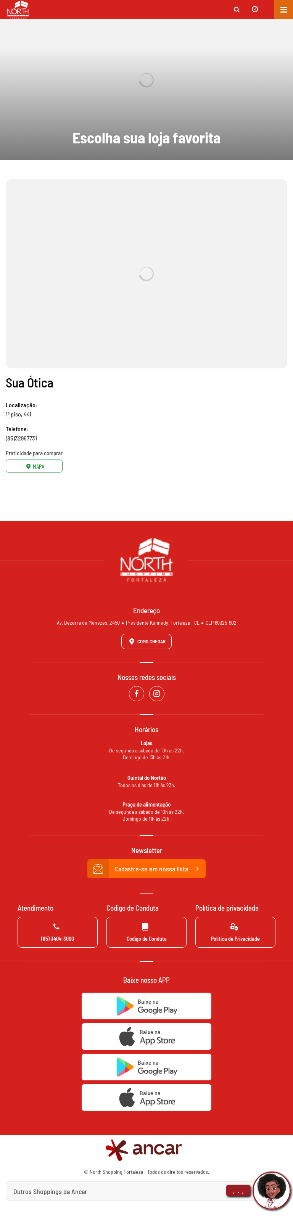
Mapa (34, 466)
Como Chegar (146, 641)
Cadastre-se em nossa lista (146, 868)
